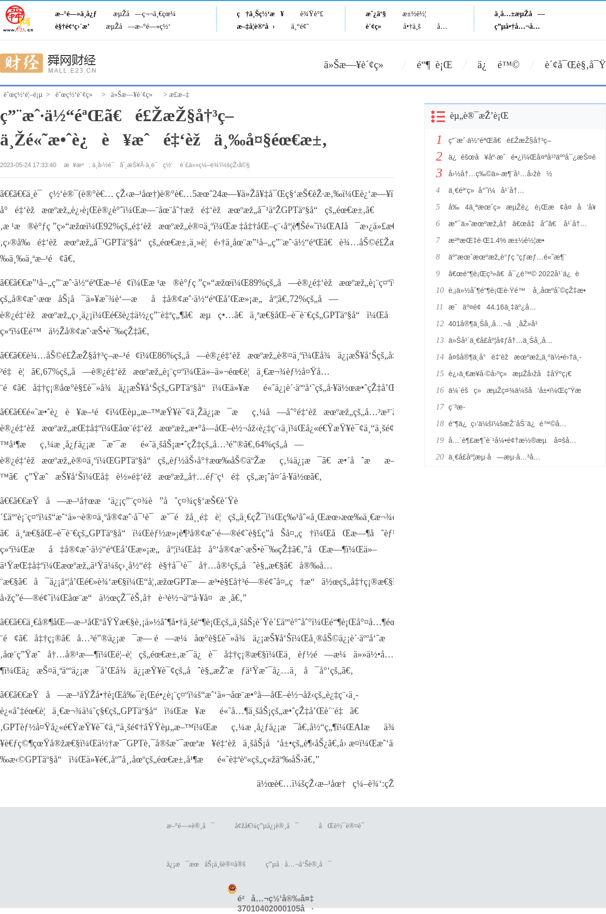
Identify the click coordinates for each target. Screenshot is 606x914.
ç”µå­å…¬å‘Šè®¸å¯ (298, 864)
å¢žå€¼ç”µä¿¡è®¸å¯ (266, 826)
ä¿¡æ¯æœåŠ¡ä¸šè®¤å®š (206, 864)
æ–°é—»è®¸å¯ (191, 826)
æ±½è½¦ (414, 14)
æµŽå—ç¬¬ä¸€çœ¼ (144, 14)
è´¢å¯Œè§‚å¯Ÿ (575, 64)
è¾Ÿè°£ (312, 14)
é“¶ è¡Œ (434, 64)
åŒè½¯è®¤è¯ (344, 826)
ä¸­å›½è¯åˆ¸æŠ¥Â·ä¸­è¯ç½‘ (132, 165)
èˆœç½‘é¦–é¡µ (23, 94)
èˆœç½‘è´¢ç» (77, 94)
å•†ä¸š (412, 26)
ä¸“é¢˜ (300, 26)
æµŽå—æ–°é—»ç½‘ (138, 26)
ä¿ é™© (499, 64)
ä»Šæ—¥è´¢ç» (358, 64)
